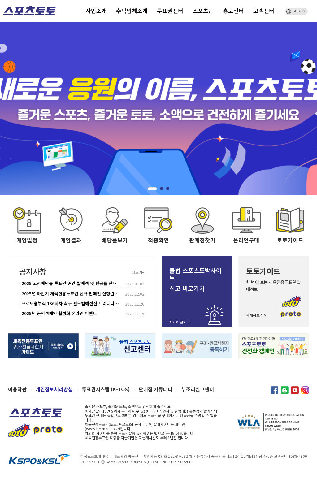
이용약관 (17, 389)
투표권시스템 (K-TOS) (106, 389)
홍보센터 (233, 11)
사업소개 (96, 11)
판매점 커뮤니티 (155, 389)
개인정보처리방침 (54, 389)
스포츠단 (203, 11)
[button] (152, 188)
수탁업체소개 (132, 11)
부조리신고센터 (197, 389)
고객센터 (263, 11)
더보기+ (138, 272)
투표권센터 (170, 11)
